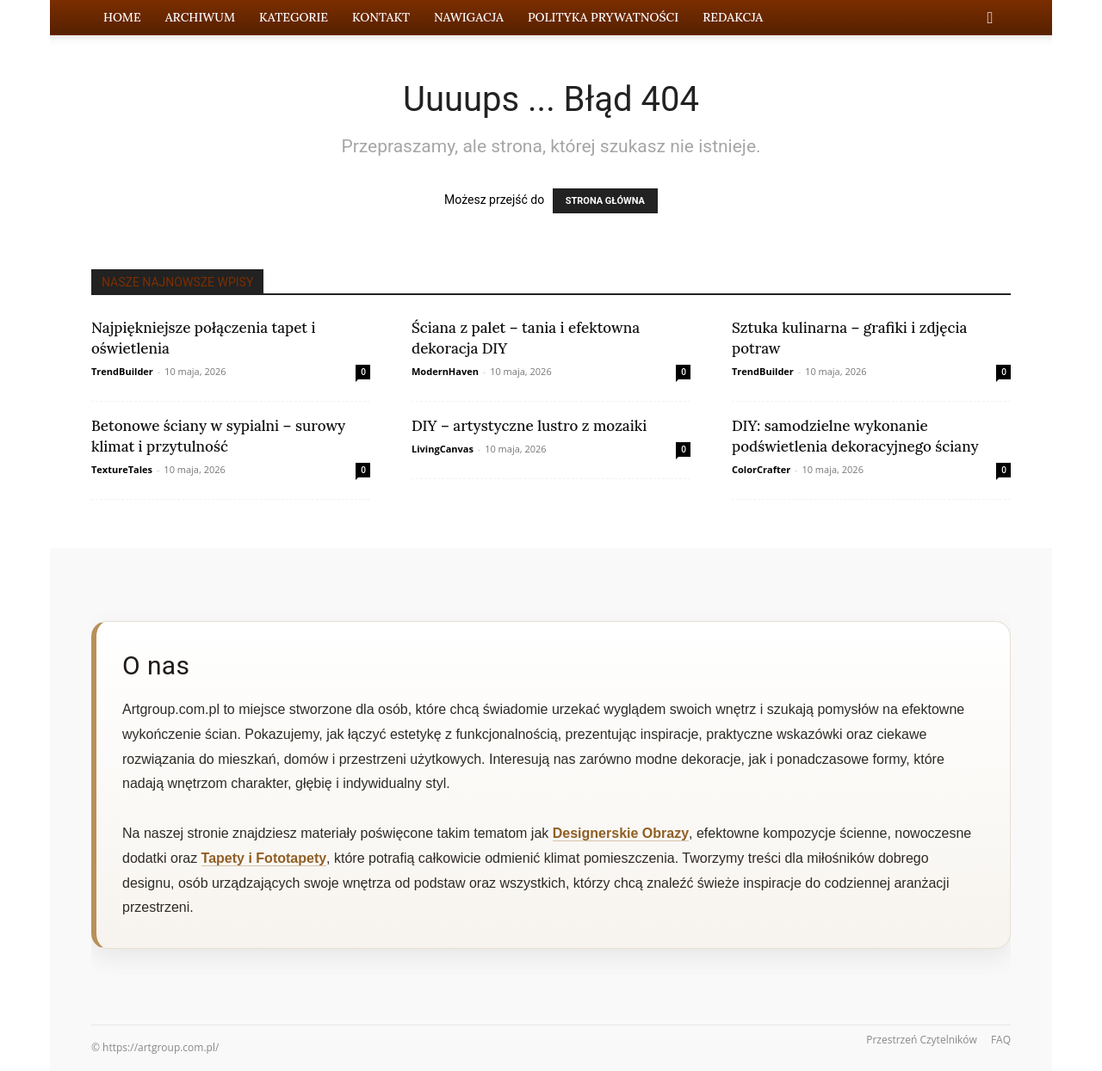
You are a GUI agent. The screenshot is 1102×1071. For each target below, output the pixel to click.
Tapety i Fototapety (264, 858)
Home (122, 17)
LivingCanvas (443, 448)
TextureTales (121, 469)
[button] (990, 18)
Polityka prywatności (603, 17)
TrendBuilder (122, 371)
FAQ (1001, 1039)
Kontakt (381, 17)
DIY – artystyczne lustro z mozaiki (529, 425)
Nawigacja (469, 17)
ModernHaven (445, 371)
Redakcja (733, 17)
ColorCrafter (761, 469)
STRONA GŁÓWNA (605, 200)
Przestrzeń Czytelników (921, 1039)
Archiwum (200, 17)
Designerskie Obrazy (621, 833)
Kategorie (293, 17)
